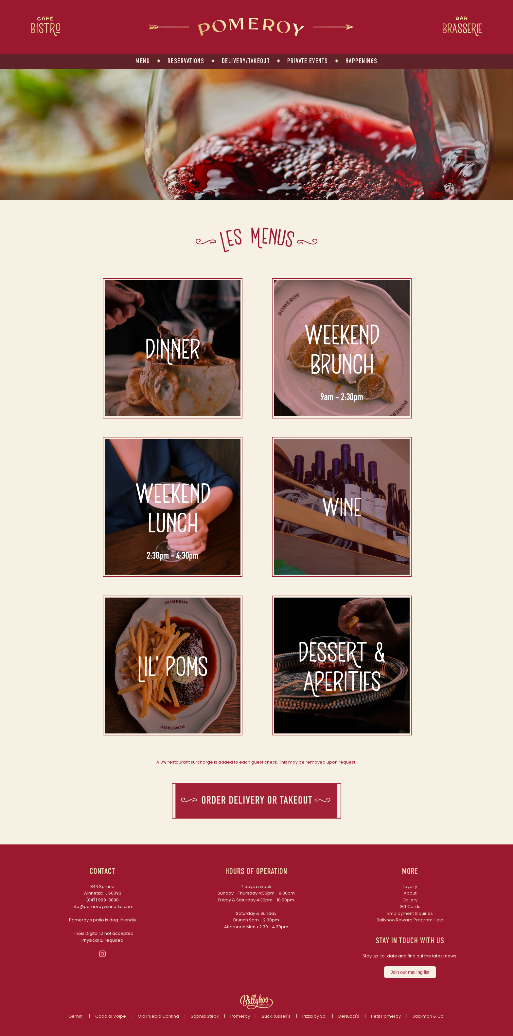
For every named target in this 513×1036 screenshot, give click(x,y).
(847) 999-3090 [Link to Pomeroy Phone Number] (102, 900)
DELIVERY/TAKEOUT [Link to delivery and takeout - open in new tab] (246, 61)
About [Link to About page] (410, 893)
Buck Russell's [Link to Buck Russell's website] (276, 1016)
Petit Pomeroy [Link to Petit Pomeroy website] (386, 1016)
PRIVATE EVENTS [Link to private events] (307, 61)
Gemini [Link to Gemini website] (75, 1016)
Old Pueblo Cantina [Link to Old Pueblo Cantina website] (158, 1016)
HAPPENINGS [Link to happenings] (361, 61)
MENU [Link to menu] (142, 61)
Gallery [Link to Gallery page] (409, 900)
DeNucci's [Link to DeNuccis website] (348, 1016)
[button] (172, 416)
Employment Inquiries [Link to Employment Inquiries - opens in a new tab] (410, 913)
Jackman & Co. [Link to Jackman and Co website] (429, 1016)
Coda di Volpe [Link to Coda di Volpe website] (110, 1016)
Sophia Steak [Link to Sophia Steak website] (205, 1016)
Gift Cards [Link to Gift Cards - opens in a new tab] (409, 906)
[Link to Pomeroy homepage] (251, 34)
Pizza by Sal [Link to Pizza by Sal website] (314, 1016)
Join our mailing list (410, 972)
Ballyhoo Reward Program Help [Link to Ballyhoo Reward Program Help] (410, 920)
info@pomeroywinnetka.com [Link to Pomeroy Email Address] (102, 906)
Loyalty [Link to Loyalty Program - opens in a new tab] (410, 886)
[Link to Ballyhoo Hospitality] (256, 1007)
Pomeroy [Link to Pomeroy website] (240, 1016)
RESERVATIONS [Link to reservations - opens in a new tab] (186, 61)
